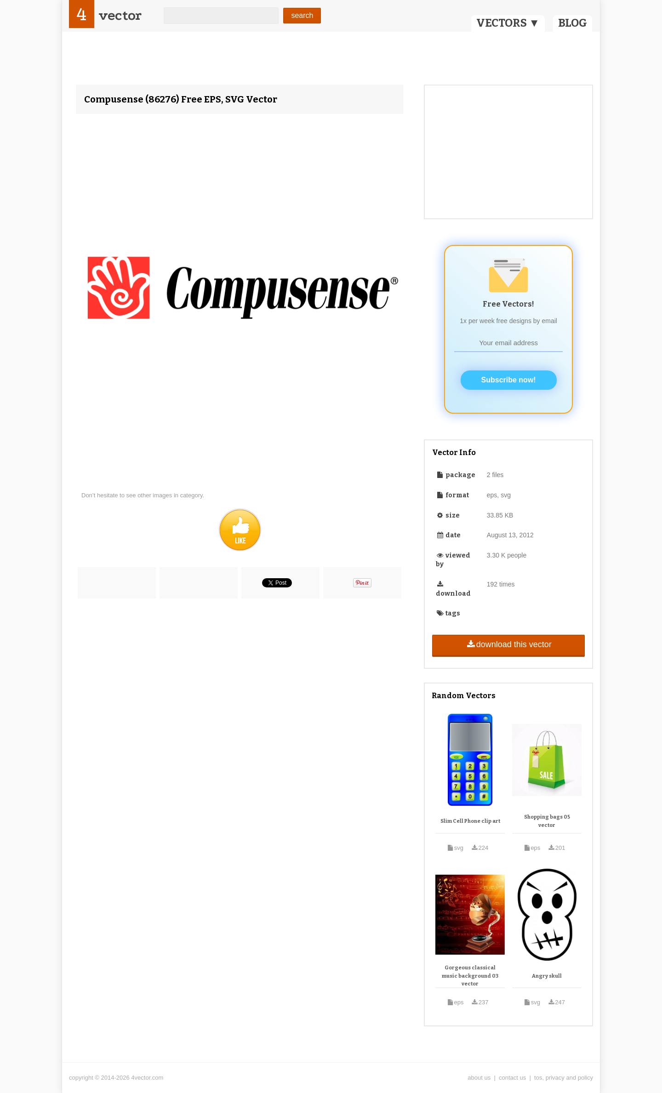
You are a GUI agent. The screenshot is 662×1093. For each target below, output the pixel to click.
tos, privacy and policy (563, 1077)
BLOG (572, 23)
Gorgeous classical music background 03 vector (470, 976)
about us (479, 1077)
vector (120, 15)
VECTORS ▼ (508, 23)
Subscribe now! (508, 380)
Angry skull (547, 976)
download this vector (508, 644)
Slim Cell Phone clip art (470, 821)
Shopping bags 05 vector (547, 821)
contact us (512, 1077)
